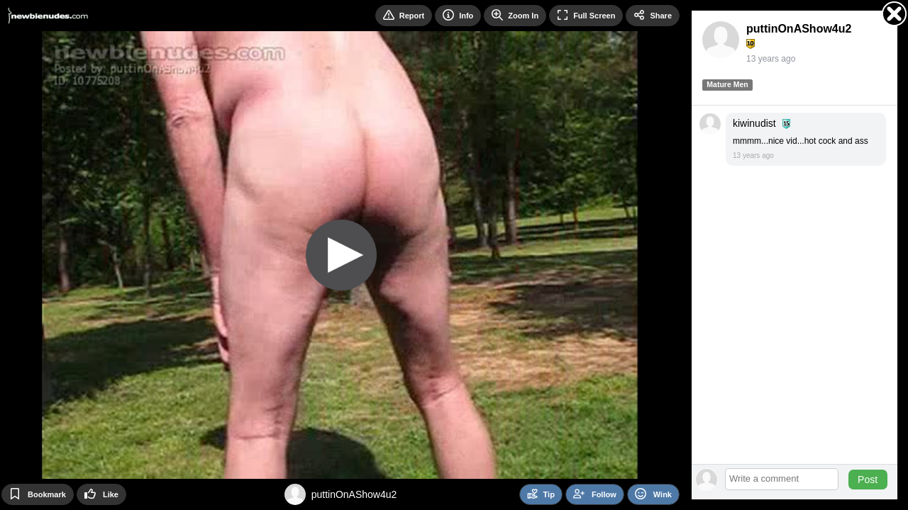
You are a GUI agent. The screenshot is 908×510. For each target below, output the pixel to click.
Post (867, 479)
